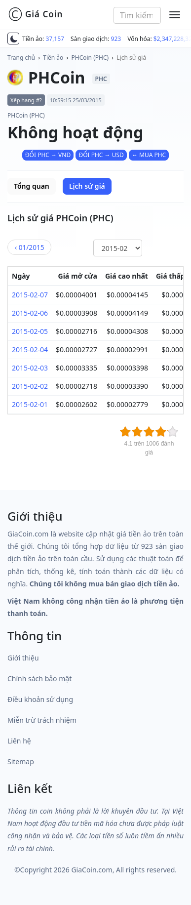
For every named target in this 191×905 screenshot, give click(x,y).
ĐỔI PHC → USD (100, 155)
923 (116, 39)
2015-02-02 (30, 386)
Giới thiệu (23, 657)
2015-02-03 (30, 367)
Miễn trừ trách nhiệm (41, 720)
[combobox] (137, 15)
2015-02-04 (30, 349)
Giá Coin (35, 14)
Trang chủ (21, 57)
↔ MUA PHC (149, 155)
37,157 (54, 39)
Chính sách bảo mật (39, 678)
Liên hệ (19, 740)
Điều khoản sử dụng (40, 699)
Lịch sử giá (131, 57)
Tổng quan (31, 186)
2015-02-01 (30, 404)
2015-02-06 (30, 313)
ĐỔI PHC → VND (48, 155)
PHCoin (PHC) (90, 57)
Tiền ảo (53, 57)
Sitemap (20, 761)
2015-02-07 (30, 294)
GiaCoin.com (91, 869)
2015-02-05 (30, 331)
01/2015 (29, 247)
